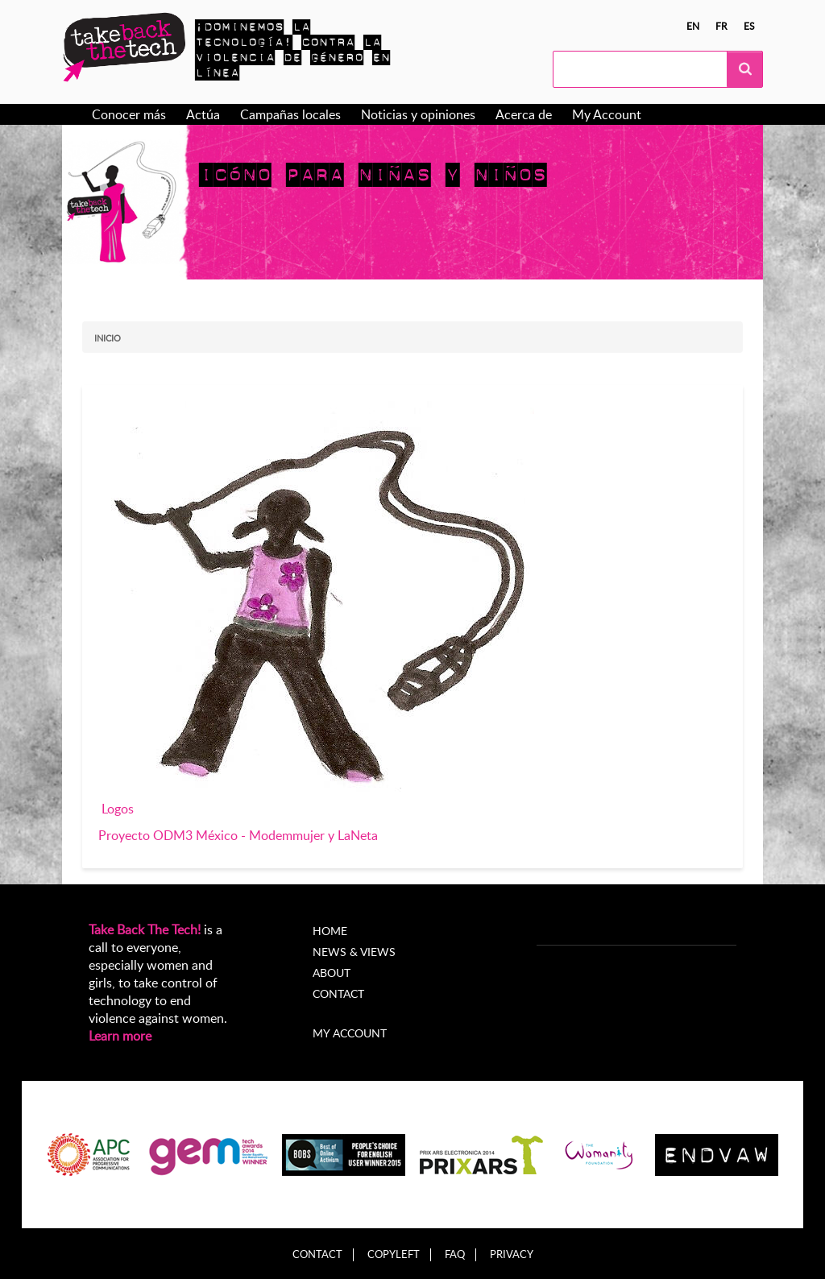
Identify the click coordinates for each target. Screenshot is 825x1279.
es (749, 25)
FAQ (455, 1254)
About (331, 972)
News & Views (354, 951)
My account (350, 1033)
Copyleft (393, 1254)
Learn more (120, 1036)
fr (721, 25)
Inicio (107, 337)
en (692, 25)
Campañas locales (290, 114)
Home (330, 930)
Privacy (511, 1254)
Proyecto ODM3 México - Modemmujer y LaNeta (238, 835)
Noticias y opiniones (418, 114)
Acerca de (523, 114)
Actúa (203, 114)
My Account (606, 114)
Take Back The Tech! (145, 929)
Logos (118, 808)
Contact (338, 993)
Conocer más (129, 114)
